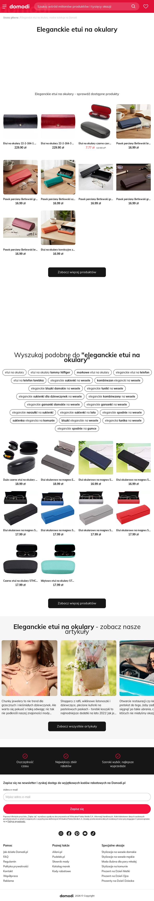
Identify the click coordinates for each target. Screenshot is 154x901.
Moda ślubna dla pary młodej (119, 861)
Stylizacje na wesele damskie (119, 851)
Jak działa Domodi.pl (15, 851)
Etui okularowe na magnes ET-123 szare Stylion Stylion (72, 479)
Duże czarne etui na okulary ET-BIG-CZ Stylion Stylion (33, 479)
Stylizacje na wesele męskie (118, 856)
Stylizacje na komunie (115, 866)
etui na (29, 380)
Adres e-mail (10, 789)
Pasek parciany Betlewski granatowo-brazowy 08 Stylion (111, 199)
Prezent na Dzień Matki (116, 871)
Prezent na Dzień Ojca (115, 876)
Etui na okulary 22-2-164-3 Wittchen (62, 143)
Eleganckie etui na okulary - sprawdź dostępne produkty (77, 94)
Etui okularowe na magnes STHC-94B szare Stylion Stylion (112, 530)
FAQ (5, 856)
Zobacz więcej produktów (77, 272)
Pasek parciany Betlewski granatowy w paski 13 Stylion (35, 199)
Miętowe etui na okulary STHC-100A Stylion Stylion (70, 580)
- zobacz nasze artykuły (77, 629)
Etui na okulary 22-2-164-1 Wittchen (24, 143)
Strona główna (10, 17)
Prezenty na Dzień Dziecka (118, 880)
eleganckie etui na (132, 372)
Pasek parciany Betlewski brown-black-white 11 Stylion (35, 249)
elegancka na (34, 420)
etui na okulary (14, 372)
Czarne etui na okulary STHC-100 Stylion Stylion (30, 580)
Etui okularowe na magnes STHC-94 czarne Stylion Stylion (36, 530)
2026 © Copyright (84, 895)
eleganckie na (70, 380)
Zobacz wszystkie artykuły (77, 726)
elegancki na (118, 380)
